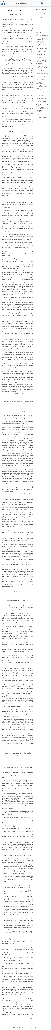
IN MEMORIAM (40, 111)
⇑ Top (31, 1018)
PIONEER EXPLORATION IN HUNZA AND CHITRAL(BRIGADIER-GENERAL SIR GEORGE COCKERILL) (42, 38)
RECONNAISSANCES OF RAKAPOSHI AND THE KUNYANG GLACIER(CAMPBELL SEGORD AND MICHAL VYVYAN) (42, 99)
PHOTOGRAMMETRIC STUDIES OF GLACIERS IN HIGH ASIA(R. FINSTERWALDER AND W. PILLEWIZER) (42, 69)
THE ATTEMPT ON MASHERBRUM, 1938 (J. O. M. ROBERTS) (41, 44)
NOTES (38, 114)
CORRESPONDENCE (41, 113)
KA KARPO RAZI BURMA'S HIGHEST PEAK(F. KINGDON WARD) (42, 60)
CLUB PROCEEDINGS (42, 117)
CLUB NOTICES (40, 119)
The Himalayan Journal (24, 3)
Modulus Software (35, 1027)
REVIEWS (39, 116)
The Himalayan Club (20, 1027)
